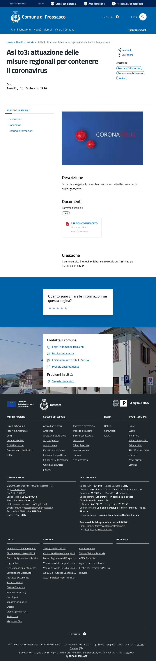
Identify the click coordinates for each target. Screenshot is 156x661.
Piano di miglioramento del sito (22, 558)
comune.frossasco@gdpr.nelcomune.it (106, 526)
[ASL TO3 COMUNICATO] (67, 223)
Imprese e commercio (84, 426)
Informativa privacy (16, 592)
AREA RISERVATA (76, 656)
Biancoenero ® (90, 652)
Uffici (9, 435)
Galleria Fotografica (138, 440)
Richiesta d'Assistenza (18, 577)
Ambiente (48, 431)
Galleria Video (135, 445)
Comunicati (109, 431)
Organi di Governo (16, 426)
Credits (10, 607)
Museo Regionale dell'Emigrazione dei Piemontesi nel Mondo (74, 558)
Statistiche (12, 616)
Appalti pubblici (50, 440)
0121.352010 (18, 493)
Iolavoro (83, 573)
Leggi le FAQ (13, 563)
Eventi (132, 426)
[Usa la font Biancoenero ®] (63, 3)
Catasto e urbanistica (54, 450)
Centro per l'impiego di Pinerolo (94, 568)
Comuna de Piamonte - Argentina (60, 553)
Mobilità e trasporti (82, 431)
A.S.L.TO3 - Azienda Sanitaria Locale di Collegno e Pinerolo (72, 573)
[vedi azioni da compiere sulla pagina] (124, 54)
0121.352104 (18, 489)
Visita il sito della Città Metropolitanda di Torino (67, 568)
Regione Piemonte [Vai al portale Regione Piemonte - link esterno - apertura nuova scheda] (17, 3)
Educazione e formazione (55, 460)
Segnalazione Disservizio (19, 573)
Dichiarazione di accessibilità (21, 553)
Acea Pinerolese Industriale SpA (59, 577)
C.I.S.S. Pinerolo (87, 548)
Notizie (30, 42)
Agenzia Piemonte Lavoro (92, 563)
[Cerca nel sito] (143, 16)
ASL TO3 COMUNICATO (84, 223)
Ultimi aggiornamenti (17, 611)
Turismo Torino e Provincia (92, 553)
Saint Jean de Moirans (54, 548)
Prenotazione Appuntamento (21, 568)
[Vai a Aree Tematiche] (94, 3)
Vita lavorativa (80, 460)
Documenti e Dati (15, 440)
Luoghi (132, 431)
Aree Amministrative (17, 431)
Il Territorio (134, 435)
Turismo (77, 455)
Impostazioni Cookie (17, 602)
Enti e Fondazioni (15, 445)
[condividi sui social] (124, 49)
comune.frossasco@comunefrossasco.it (33, 507)
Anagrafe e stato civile (54, 435)
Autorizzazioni (50, 445)
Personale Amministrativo (20, 450)
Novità (19, 42)
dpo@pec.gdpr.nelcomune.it (98, 529)
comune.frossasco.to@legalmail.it (30, 504)
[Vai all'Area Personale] (127, 3)
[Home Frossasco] (39, 17)
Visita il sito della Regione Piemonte (61, 563)
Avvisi (107, 435)
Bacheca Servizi (15, 582)
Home (10, 42)
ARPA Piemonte (87, 558)
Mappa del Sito (14, 621)
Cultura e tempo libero (54, 455)
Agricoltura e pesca (52, 426)
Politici (10, 455)
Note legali (12, 597)
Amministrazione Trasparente (21, 548)
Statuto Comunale (16, 587)
